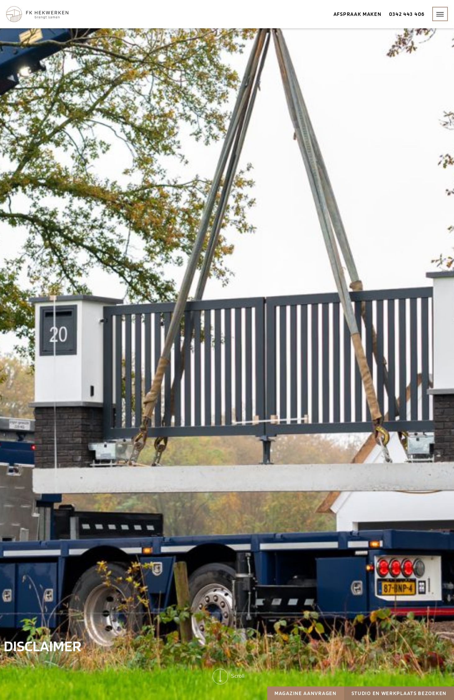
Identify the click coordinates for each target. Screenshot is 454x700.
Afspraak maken (358, 14)
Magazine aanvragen (306, 693)
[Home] (37, 14)
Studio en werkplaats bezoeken (399, 693)
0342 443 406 (407, 14)
